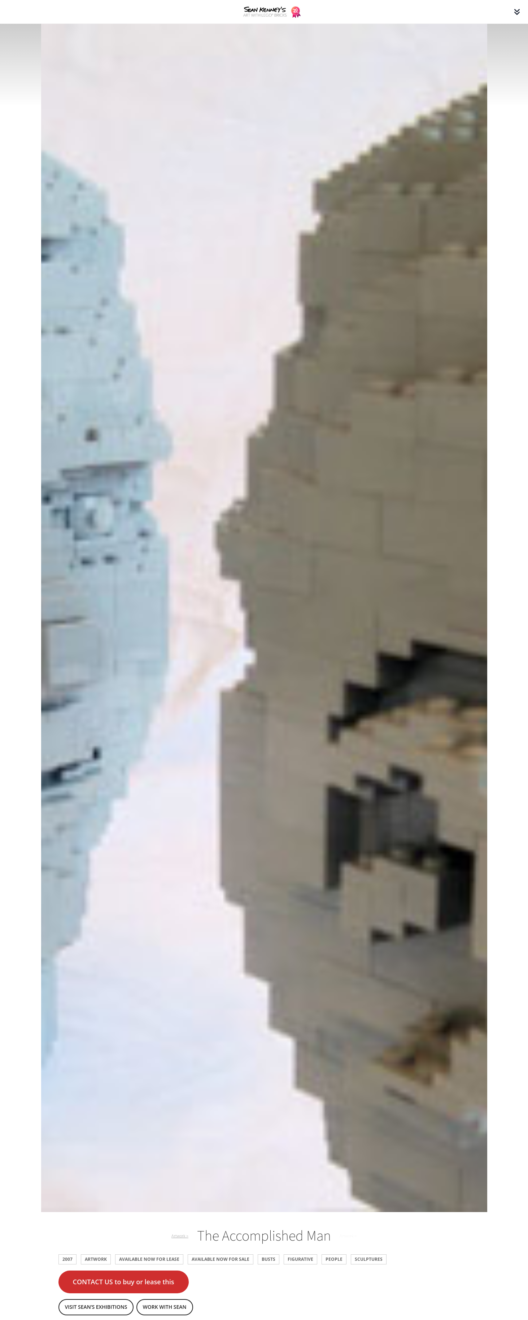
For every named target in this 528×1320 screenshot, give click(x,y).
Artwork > (179, 1235)
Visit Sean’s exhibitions (96, 1306)
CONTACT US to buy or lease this (123, 1281)
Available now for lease (149, 1259)
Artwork (96, 1259)
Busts (268, 1259)
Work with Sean (165, 1306)
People (334, 1259)
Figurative (300, 1259)
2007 (67, 1259)
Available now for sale (220, 1259)
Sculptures (369, 1259)
